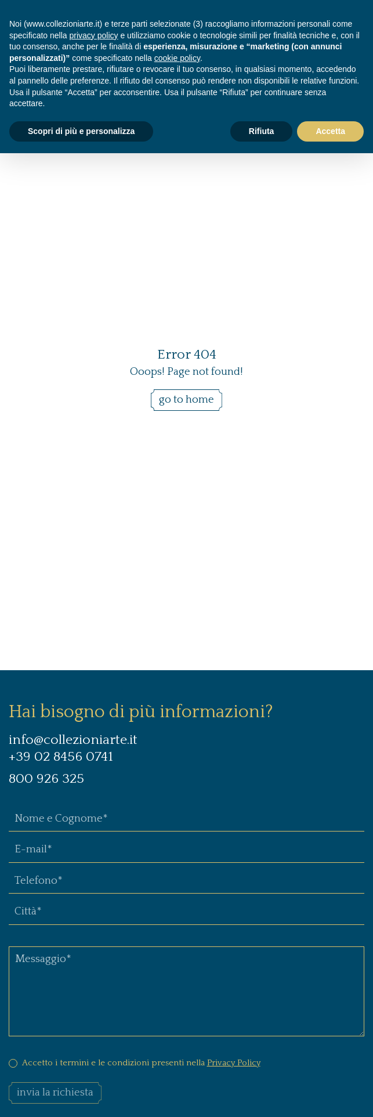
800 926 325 (48, 778)
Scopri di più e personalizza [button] (81, 131)
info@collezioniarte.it (73, 739)
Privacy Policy (233, 1063)
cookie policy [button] (177, 58)
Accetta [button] (330, 131)
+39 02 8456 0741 (61, 756)
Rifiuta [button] (261, 131)
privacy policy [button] (94, 35)
